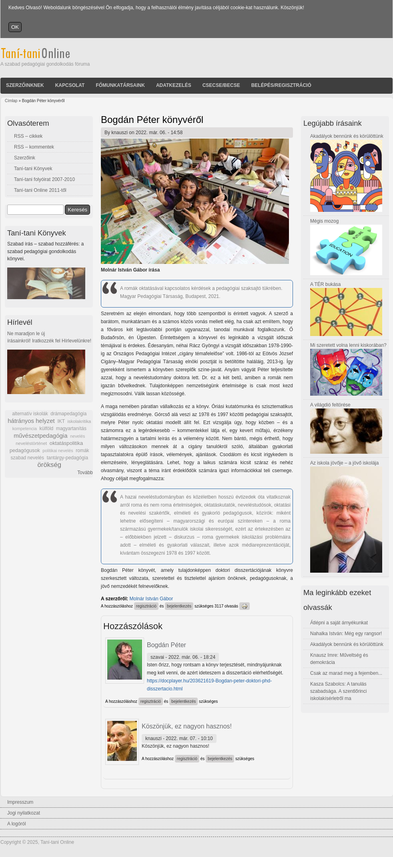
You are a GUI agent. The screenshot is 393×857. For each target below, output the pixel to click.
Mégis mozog (324, 221)
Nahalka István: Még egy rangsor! (346, 633)
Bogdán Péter (166, 645)
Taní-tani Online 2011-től (40, 190)
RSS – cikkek (28, 136)
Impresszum (20, 802)
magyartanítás (71, 428)
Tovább (85, 472)
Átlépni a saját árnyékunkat (339, 623)
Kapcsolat (70, 85)
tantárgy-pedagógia (67, 458)
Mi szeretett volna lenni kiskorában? (348, 345)
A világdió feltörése (330, 405)
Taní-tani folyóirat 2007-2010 (44, 179)
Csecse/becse (221, 85)
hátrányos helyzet (31, 420)
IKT (60, 421)
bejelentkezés (179, 606)
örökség (49, 465)
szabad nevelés (27, 458)
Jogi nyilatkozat (23, 813)
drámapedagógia (68, 413)
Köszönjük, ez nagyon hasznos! (187, 726)
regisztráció (146, 606)
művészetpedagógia (40, 435)
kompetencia (24, 428)
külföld (47, 428)
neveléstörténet (31, 443)
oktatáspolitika (66, 443)
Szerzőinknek (25, 85)
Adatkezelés (173, 85)
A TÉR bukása (325, 284)
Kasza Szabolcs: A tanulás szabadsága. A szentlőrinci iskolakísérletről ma (338, 691)
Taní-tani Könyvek (33, 168)
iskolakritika (79, 421)
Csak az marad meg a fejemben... (346, 673)
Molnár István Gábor (151, 599)
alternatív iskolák (30, 413)
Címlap (11, 101)
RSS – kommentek (34, 147)
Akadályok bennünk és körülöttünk (346, 136)
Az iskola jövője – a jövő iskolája (344, 463)
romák (82, 450)
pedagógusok (25, 450)
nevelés (77, 436)
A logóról (16, 824)
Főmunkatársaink (120, 85)
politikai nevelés (57, 450)
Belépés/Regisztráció (281, 85)
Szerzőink (24, 158)
